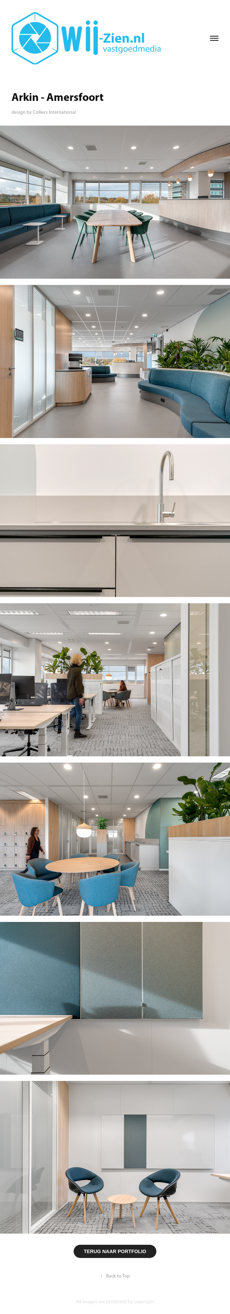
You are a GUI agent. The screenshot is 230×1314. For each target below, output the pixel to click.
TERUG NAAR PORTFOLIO (115, 1251)
